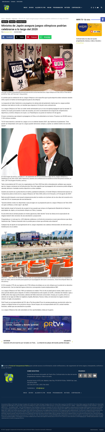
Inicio (25, 7)
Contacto (13, 1)
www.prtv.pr (80, 43)
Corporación (77, 7)
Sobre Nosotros (6, 1)
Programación (58, 7)
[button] (103, 19)
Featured (12, 21)
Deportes (14, 18)
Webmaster (49, 429)
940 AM (49, 7)
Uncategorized (21, 21)
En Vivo (31, 7)
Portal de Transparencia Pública (19, 366)
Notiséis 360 (8, 32)
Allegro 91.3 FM (40, 7)
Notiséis (67, 7)
